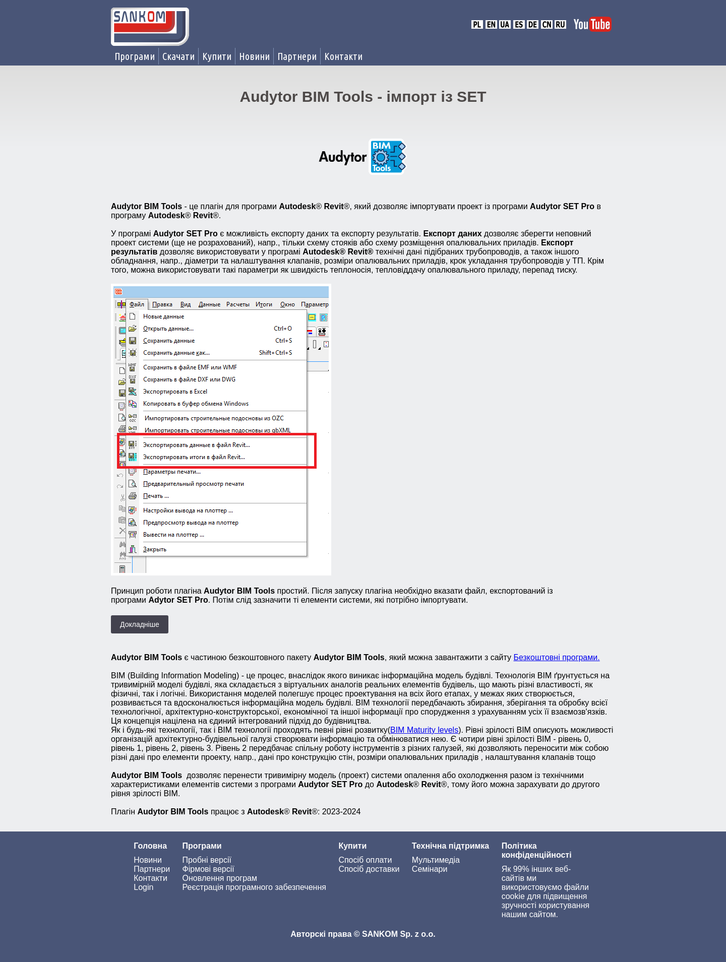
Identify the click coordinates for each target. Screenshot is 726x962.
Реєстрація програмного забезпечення (254, 887)
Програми (134, 56)
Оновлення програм (220, 878)
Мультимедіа (436, 860)
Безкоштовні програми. (556, 657)
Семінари (430, 869)
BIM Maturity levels (424, 730)
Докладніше (139, 624)
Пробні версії (207, 860)
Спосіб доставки (368, 869)
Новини (254, 56)
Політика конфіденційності (537, 850)
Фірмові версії (208, 869)
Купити (216, 56)
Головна (150, 846)
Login (143, 887)
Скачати (178, 56)
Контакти (343, 56)
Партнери (297, 56)
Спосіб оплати (365, 860)
